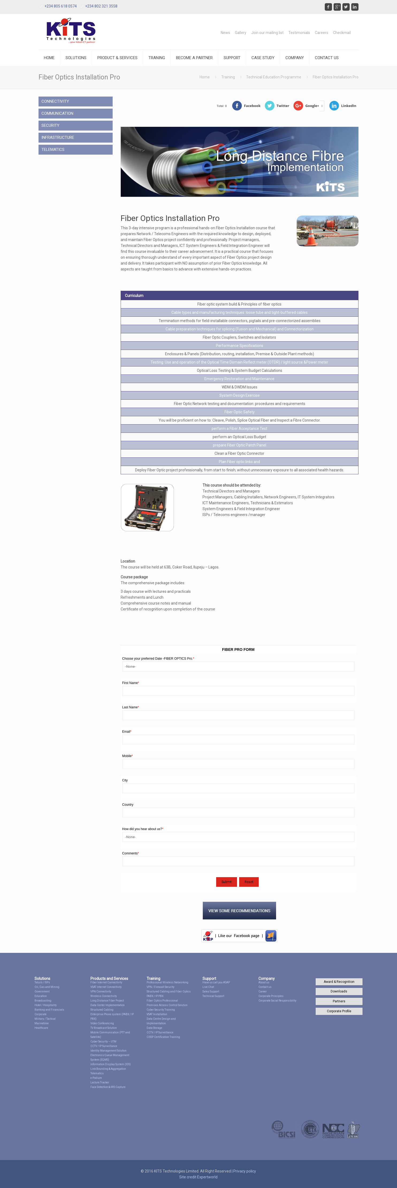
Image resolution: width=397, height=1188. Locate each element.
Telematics (97, 1073)
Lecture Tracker (99, 1082)
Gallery (240, 33)
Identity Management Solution (108, 1050)
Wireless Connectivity (103, 996)
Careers (321, 33)
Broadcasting (43, 1000)
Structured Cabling (101, 1009)
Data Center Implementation (107, 1005)
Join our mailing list (267, 33)
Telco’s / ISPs (42, 982)
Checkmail (342, 33)
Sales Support (211, 991)
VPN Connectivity (100, 991)
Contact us (265, 986)
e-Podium (96, 1077)
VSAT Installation (157, 1014)
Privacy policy (244, 1171)
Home (205, 77)
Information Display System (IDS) (110, 1064)
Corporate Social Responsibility (277, 1000)
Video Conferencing (102, 1023)
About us (263, 982)
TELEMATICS (52, 149)
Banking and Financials (49, 1009)
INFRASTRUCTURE (57, 137)
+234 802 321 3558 (101, 6)
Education (41, 996)
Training (228, 77)
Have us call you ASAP (216, 982)
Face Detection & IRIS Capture (107, 1087)
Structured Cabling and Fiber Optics (169, 991)
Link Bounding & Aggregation (108, 1068)
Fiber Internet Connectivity (106, 982)
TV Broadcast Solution (103, 1027)
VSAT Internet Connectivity (106, 986)
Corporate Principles (271, 996)
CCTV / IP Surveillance (103, 1046)
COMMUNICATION (57, 113)
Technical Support (213, 996)
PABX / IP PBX (155, 996)
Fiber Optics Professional (162, 1000)
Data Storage (154, 1027)
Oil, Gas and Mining (47, 986)
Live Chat (208, 986)
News (225, 33)
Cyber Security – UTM (103, 1041)
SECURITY (50, 125)
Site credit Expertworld (198, 1177)
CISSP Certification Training (163, 1037)
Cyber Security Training (161, 1009)
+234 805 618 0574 (60, 6)
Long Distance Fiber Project (107, 1000)
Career (262, 991)
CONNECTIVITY (55, 101)
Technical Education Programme (273, 77)
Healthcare (41, 1027)
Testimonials (299, 33)
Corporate (41, 1014)
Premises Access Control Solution (167, 1005)
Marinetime (42, 1023)
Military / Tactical (45, 1018)
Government (42, 991)
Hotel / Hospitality (46, 1005)
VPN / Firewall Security (160, 986)
